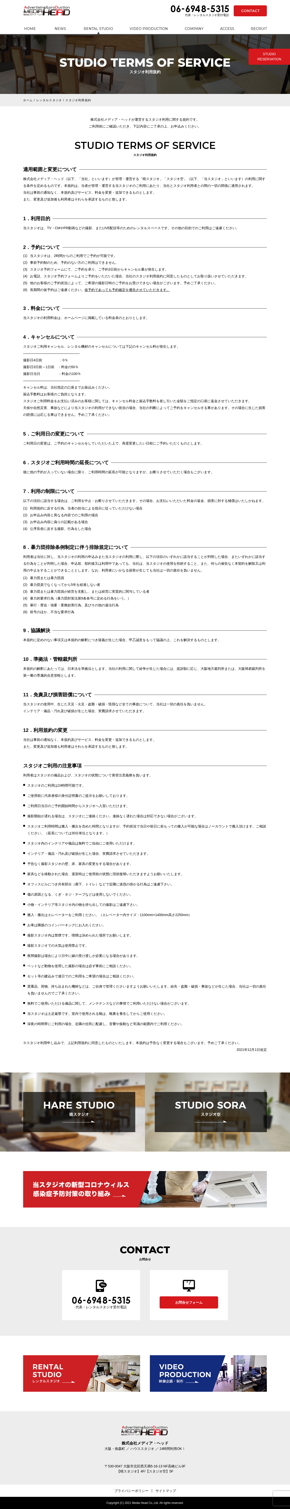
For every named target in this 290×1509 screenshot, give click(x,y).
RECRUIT (259, 29)
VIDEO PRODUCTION (149, 29)
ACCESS (227, 29)
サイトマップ (165, 1491)
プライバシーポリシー (131, 1491)
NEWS (60, 29)
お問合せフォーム (189, 1302)
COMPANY (194, 29)
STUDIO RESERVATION (269, 56)
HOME (30, 29)
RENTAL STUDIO (98, 29)
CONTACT (250, 10)
